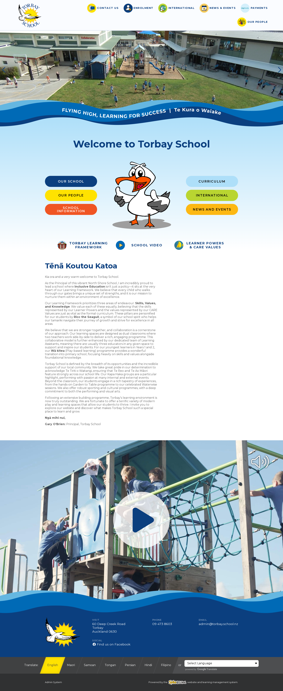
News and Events (212, 209)
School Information (71, 209)
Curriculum (212, 181)
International (212, 195)
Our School (71, 181)
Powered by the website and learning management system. (193, 682)
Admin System (53, 682)
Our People (71, 195)
